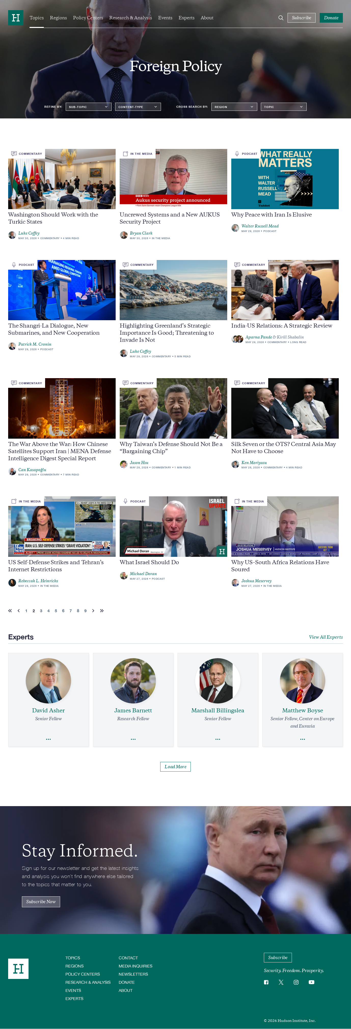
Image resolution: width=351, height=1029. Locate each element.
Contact (128, 957)
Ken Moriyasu (254, 462)
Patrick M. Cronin (34, 344)
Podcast (270, 231)
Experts (187, 17)
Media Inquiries (135, 965)
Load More (175, 766)
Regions (58, 17)
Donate (127, 982)
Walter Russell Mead (260, 226)
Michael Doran (143, 574)
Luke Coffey (28, 233)
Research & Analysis (130, 17)
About (207, 17)
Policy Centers (88, 17)
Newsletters (133, 974)
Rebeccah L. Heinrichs (38, 581)
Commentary (50, 238)
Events (165, 17)
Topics (37, 17)
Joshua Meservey (256, 581)
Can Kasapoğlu (32, 470)
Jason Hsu (139, 462)
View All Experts (326, 637)
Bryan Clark (141, 233)
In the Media (161, 238)
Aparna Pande (259, 337)
